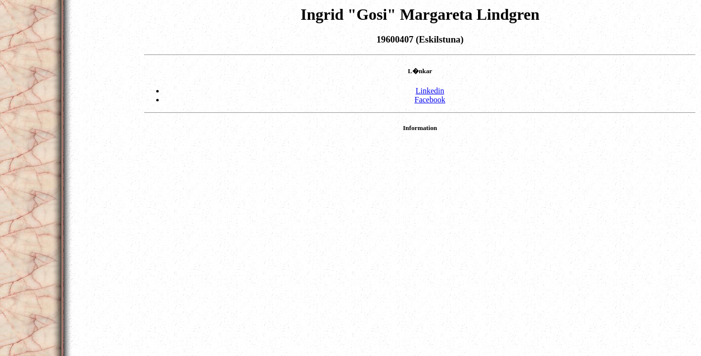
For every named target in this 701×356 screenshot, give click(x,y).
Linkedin (430, 91)
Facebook (429, 99)
